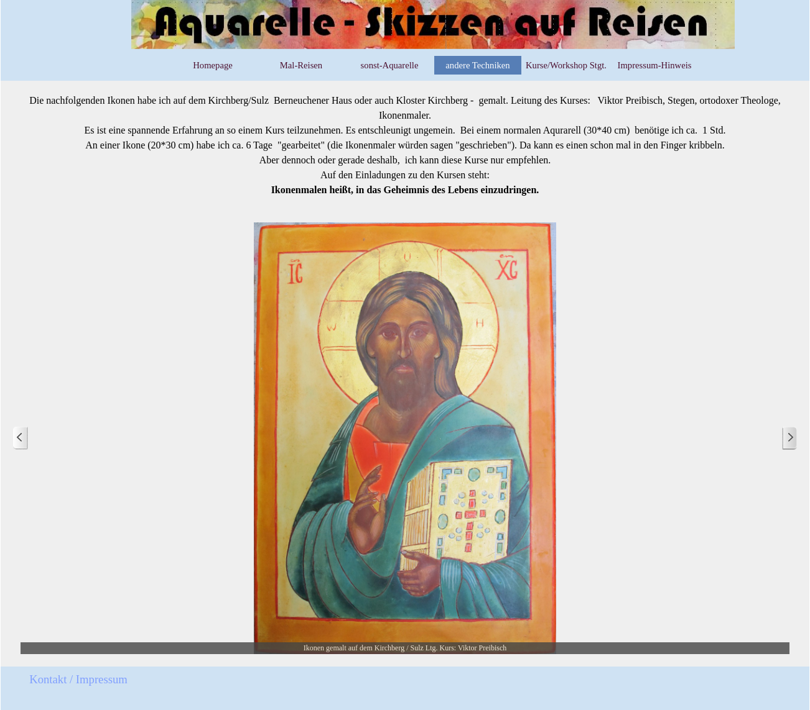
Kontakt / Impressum (78, 679)
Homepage (212, 65)
